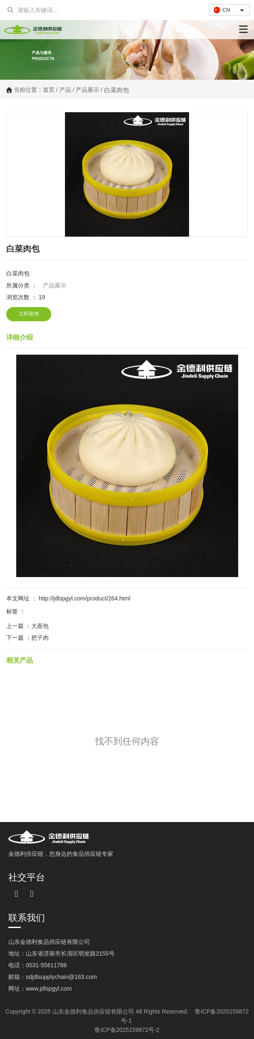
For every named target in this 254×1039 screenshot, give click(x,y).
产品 (65, 89)
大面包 (40, 626)
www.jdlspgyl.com (49, 988)
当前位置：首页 (35, 90)
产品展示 (87, 89)
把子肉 (40, 637)
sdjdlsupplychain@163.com (61, 976)
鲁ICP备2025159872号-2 (127, 1029)
